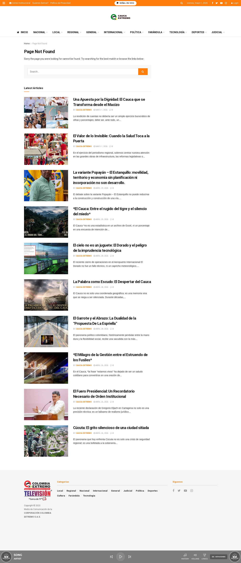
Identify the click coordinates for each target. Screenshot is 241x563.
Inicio (22, 32)
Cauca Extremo (84, 110)
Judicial (217, 32)
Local (56, 32)
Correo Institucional (19, 3)
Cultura (61, 495)
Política (135, 32)
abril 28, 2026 (100, 256)
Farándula (155, 32)
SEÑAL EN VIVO (125, 3)
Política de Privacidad (60, 3)
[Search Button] (143, 71)
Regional (73, 32)
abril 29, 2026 (100, 188)
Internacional (113, 32)
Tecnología (176, 32)
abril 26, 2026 (100, 365)
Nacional (39, 32)
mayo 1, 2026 (100, 110)
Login (234, 3)
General (91, 32)
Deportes (198, 32)
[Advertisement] (188, 65)
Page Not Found (39, 43)
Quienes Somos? (40, 3)
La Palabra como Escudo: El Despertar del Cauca (112, 282)
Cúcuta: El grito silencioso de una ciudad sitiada (111, 428)
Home (27, 43)
